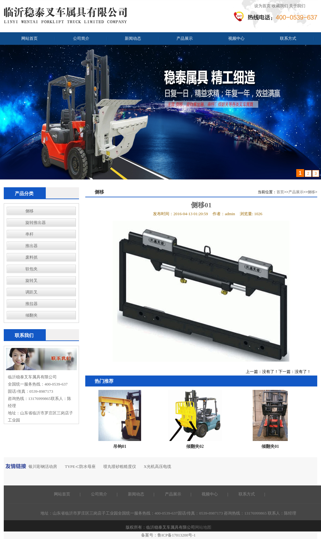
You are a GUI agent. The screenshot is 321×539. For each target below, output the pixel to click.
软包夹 (31, 269)
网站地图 (203, 527)
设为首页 (262, 5)
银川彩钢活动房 (43, 466)
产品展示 (184, 38)
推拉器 (31, 303)
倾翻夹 (31, 315)
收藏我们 (280, 5)
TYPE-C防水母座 (80, 466)
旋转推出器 (35, 222)
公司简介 (81, 38)
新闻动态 (133, 38)
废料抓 (31, 257)
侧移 (29, 211)
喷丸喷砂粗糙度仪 (119, 466)
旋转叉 (31, 280)
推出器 (31, 245)
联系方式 (288, 38)
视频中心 (236, 38)
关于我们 (297, 5)
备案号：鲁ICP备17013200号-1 (168, 535)
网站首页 (29, 38)
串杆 (29, 234)
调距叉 (31, 292)
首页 (280, 192)
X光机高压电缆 (157, 466)
